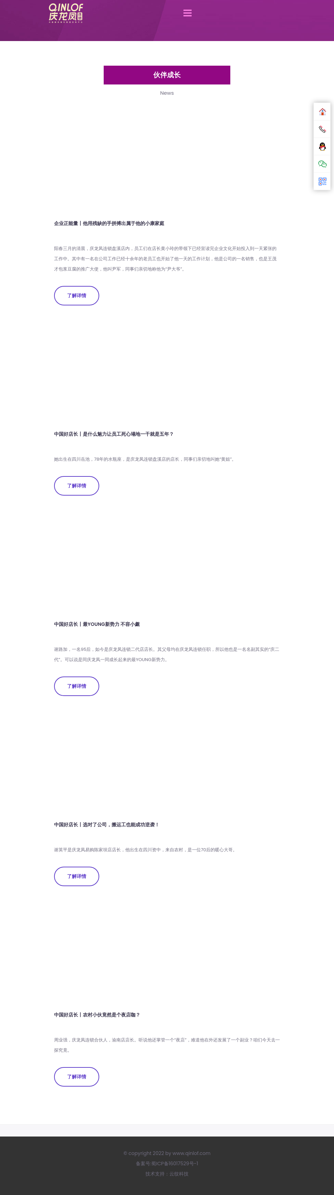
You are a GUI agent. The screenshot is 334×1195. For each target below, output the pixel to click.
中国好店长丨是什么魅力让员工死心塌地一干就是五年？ (114, 434)
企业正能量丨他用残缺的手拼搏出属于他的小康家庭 (109, 223)
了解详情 (76, 295)
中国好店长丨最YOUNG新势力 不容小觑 (97, 624)
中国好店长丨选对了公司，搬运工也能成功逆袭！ (106, 824)
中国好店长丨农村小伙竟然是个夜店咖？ (97, 1014)
